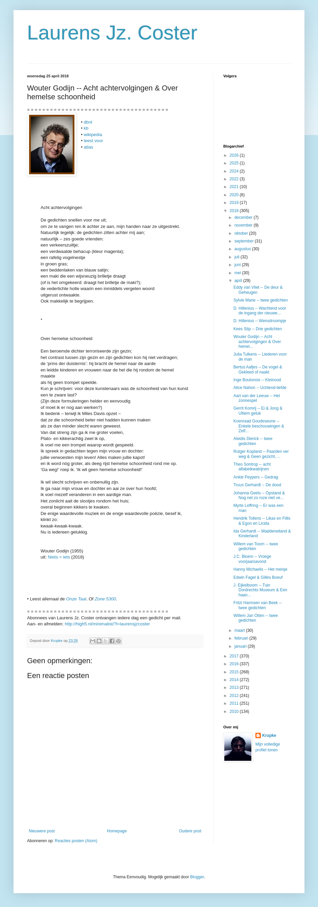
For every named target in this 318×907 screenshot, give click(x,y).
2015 (235, 672)
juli (237, 257)
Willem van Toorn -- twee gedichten (255, 546)
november (244, 225)
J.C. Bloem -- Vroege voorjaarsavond (252, 559)
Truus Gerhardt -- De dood (257, 485)
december (244, 217)
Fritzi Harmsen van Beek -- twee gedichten (257, 605)
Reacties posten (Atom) (76, 840)
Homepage (117, 831)
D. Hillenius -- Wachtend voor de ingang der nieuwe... (259, 310)
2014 (235, 679)
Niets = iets (59, 557)
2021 (235, 186)
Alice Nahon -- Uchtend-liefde (260, 387)
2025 (235, 163)
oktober (241, 233)
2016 (235, 664)
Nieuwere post (42, 831)
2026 (235, 155)
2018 (235, 210)
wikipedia (93, 134)
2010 (235, 711)
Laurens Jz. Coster (112, 32)
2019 (235, 202)
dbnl (88, 122)
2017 (235, 656)
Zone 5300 (105, 598)
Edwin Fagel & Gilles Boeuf (257, 577)
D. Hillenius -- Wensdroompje (259, 320)
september (244, 241)
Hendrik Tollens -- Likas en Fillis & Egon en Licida (262, 520)
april (238, 280)
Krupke (269, 735)
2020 (235, 194)
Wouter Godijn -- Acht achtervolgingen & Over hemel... (257, 341)
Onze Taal (76, 598)
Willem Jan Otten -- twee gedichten (255, 618)
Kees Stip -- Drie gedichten (257, 329)
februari (241, 638)
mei (238, 272)
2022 (235, 179)
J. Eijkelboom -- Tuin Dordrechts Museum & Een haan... (260, 590)
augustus (243, 249)
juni (238, 264)
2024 (235, 171)
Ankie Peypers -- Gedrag (255, 477)
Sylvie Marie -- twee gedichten (260, 300)
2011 (235, 703)
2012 (235, 695)
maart (240, 630)
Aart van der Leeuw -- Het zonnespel (256, 398)
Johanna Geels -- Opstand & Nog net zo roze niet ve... (259, 495)
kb (86, 128)
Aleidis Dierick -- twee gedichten (252, 441)
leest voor (93, 140)
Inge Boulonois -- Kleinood (257, 380)
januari (241, 646)
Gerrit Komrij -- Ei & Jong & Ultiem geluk (257, 410)
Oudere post (190, 831)
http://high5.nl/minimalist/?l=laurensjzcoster (107, 623)
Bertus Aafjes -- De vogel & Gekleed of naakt (257, 369)
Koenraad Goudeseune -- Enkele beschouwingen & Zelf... (258, 426)
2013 (235, 687)
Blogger (197, 877)
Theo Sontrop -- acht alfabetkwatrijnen (252, 466)
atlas (88, 147)
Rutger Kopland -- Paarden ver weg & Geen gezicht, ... (261, 454)
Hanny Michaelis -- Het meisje (260, 569)
